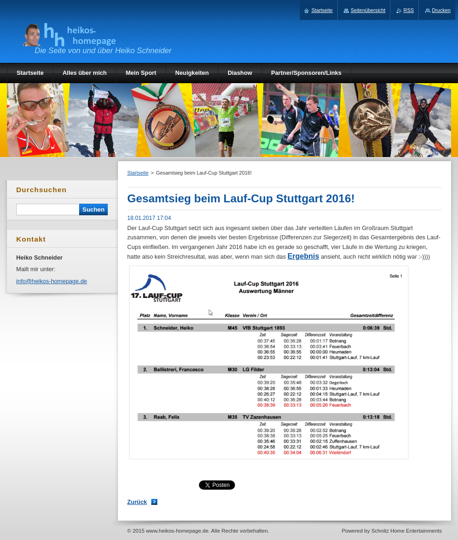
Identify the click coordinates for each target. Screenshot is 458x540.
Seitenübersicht (368, 10)
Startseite (138, 173)
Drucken (441, 10)
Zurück (137, 501)
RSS (408, 10)
